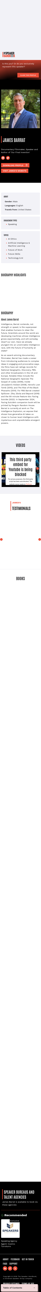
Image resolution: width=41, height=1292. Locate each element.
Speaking (12, 224)
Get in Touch (28, 1259)
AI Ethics (12, 239)
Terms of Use (28, 1283)
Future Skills (14, 254)
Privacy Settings (11, 1283)
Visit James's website (14, 171)
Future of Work (15, 250)
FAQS (5, 1263)
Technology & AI (15, 258)
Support (13, 1263)
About (6, 1259)
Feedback (15, 1259)
